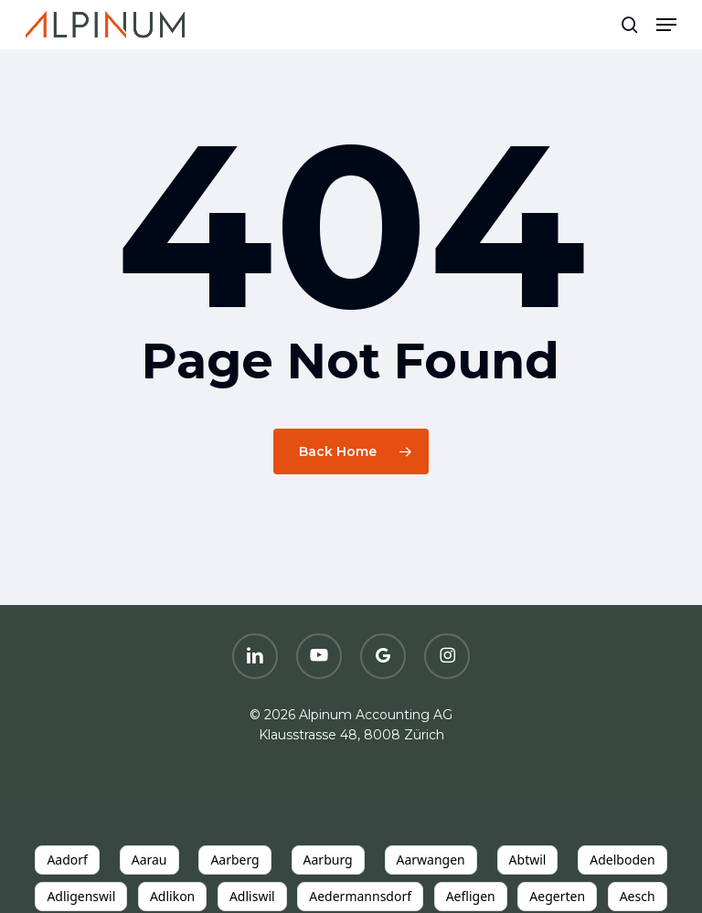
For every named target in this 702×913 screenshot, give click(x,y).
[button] (666, 25)
